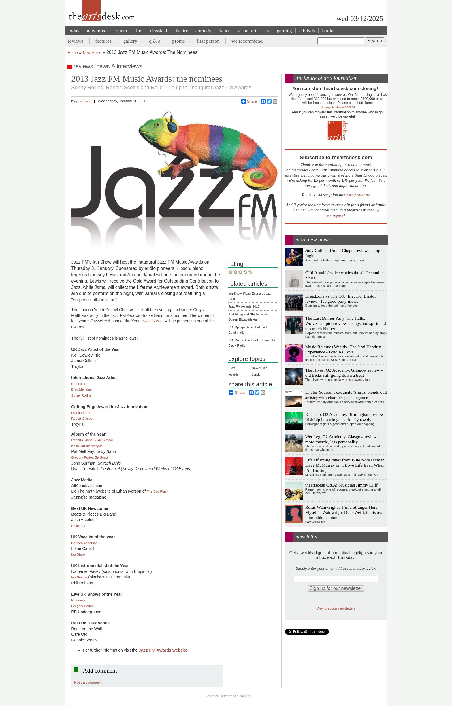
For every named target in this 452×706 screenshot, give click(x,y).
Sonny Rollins (81, 395)
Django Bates (81, 412)
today (74, 30)
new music (98, 30)
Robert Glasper (82, 418)
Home (73, 52)
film (138, 30)
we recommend (247, 41)
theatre (181, 30)
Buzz (231, 368)
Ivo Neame (79, 577)
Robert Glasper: (92, 440)
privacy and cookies (236, 696)
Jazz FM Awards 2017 (243, 306)
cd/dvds (307, 30)
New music (259, 368)
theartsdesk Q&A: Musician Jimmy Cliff (341, 484)
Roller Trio (78, 525)
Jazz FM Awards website (163, 650)
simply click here (358, 195)
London (257, 374)
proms (178, 41)
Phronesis (78, 600)
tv (267, 30)
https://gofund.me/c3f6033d (338, 107)
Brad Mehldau (81, 389)
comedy (203, 30)
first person (208, 41)
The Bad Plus (156, 491)
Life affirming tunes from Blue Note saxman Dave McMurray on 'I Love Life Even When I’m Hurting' (345, 465)
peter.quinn (83, 101)
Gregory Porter (82, 606)
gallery (130, 41)
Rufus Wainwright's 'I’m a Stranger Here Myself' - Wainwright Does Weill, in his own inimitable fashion (345, 512)
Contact (212, 696)
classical (158, 30)
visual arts (248, 30)
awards (233, 374)
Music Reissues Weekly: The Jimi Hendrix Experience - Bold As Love (343, 349)
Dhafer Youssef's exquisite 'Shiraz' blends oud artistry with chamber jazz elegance (346, 395)
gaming (284, 30)
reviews (76, 41)
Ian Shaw (78, 554)
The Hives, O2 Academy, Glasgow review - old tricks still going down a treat (344, 373)
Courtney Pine (152, 321)
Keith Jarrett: (86, 446)
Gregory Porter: (89, 457)
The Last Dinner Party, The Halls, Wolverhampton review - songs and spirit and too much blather (345, 323)
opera (121, 30)
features (103, 41)
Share (249, 101)
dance (224, 30)
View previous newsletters (336, 608)
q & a (154, 41)
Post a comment (87, 682)
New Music (92, 52)
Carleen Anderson (84, 543)
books (328, 30)
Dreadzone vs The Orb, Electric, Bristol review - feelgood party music (340, 299)
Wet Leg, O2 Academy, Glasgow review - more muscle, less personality (342, 439)
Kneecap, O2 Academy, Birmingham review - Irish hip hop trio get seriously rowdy (346, 417)
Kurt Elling (78, 383)
